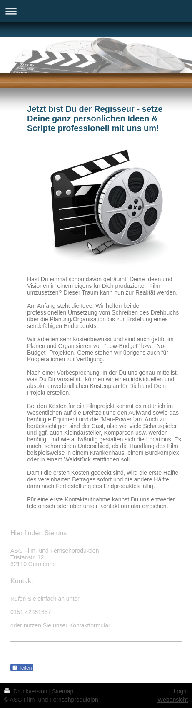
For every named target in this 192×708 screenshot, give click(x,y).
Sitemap (62, 691)
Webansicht (172, 699)
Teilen (22, 668)
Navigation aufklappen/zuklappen (96, 11)
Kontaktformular (89, 625)
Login (181, 691)
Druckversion (26, 691)
